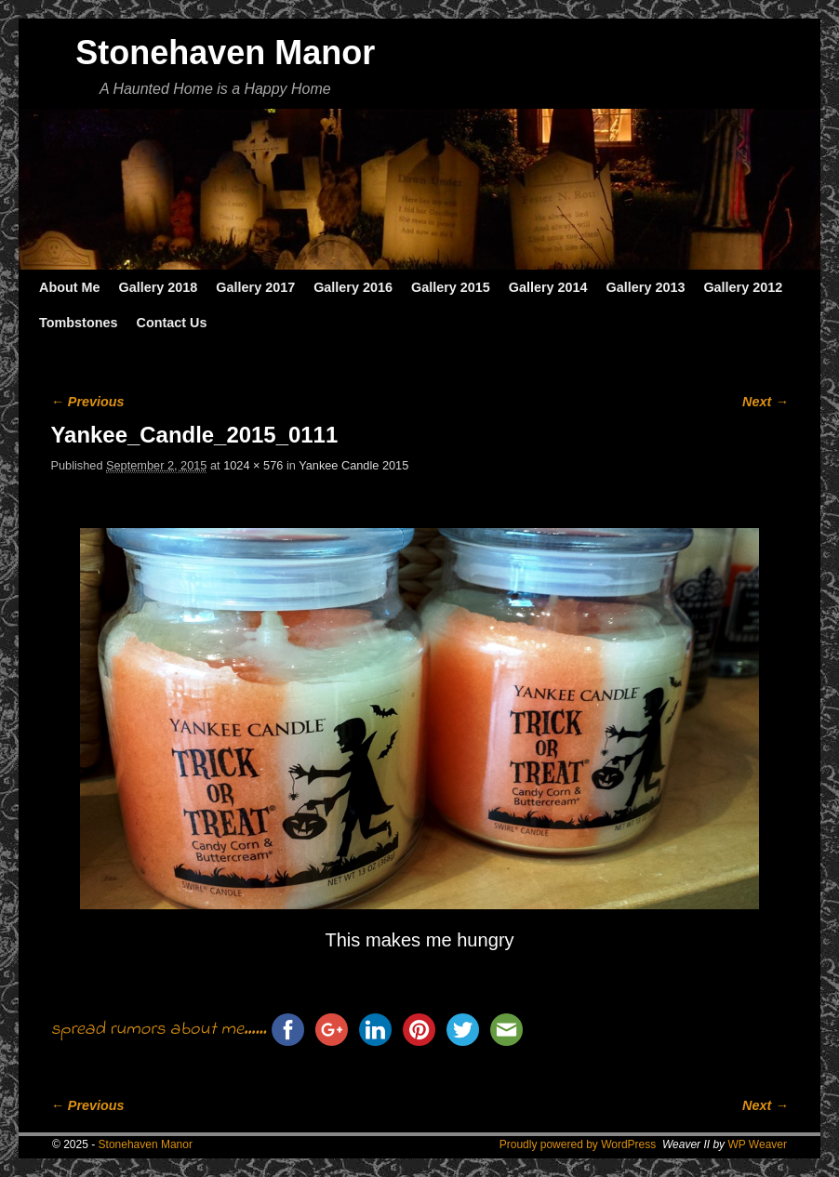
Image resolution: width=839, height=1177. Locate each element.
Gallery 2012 (742, 287)
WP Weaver (757, 1144)
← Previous (87, 401)
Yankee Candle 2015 (353, 465)
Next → (765, 401)
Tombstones (78, 322)
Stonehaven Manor (225, 52)
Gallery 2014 (548, 287)
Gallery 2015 (450, 287)
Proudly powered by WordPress (578, 1144)
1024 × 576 (253, 465)
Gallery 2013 (646, 287)
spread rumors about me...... (158, 1030)
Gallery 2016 (353, 287)
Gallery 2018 (158, 287)
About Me (69, 287)
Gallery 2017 (255, 287)
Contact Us (171, 322)
